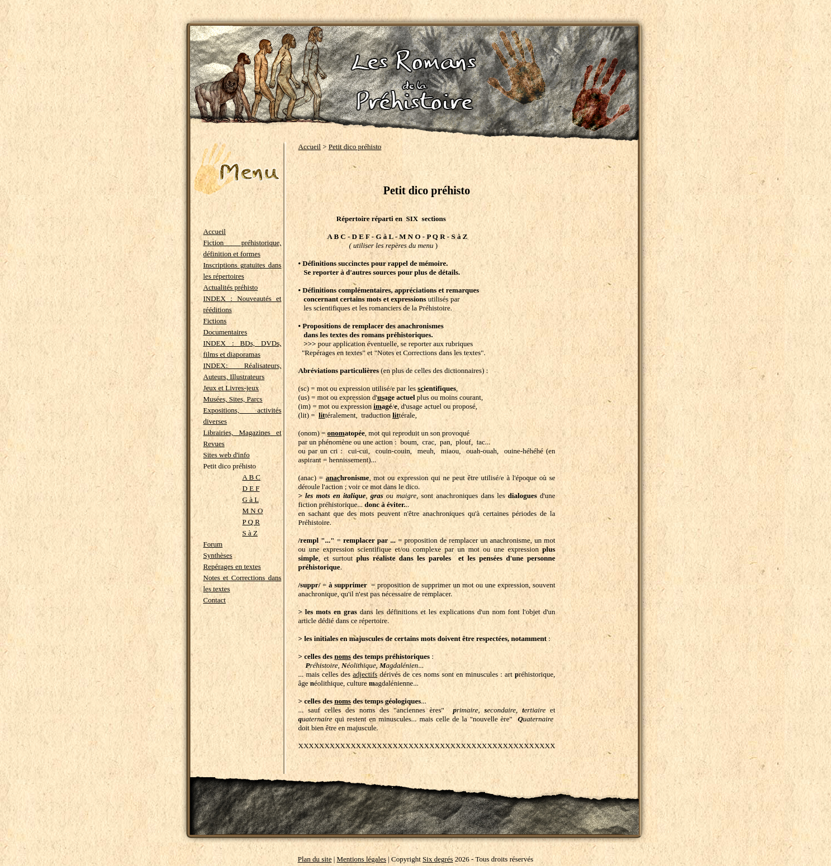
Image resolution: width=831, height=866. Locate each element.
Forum (213, 544)
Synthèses (217, 555)
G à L (251, 499)
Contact (214, 600)
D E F (251, 488)
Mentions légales (361, 859)
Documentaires (225, 332)
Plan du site (315, 859)
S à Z (250, 533)
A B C (252, 477)
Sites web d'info (226, 455)
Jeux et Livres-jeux (231, 388)
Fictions (215, 321)
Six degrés (437, 859)
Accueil (214, 231)
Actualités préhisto (230, 287)
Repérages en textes (232, 566)
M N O (253, 510)
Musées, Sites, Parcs (233, 399)
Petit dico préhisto (355, 146)
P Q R (251, 522)
